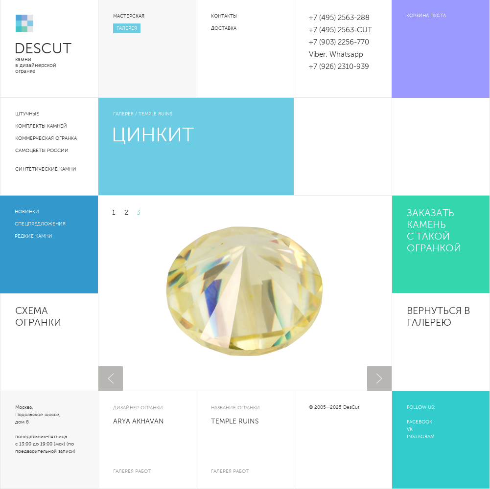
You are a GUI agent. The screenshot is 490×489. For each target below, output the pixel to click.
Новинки (27, 211)
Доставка (223, 28)
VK (410, 429)
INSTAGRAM (420, 436)
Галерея (127, 28)
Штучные (27, 113)
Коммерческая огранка (46, 138)
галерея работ (132, 471)
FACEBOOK (419, 422)
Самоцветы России (42, 150)
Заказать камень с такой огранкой (434, 231)
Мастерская (128, 16)
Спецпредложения (40, 224)
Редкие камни (33, 236)
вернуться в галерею (438, 317)
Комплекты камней (41, 126)
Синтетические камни (45, 169)
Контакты (224, 16)
